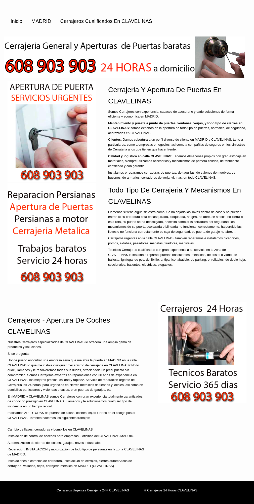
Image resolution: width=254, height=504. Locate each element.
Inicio (16, 21)
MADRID (41, 21)
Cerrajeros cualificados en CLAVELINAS (106, 21)
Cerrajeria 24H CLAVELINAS (108, 490)
